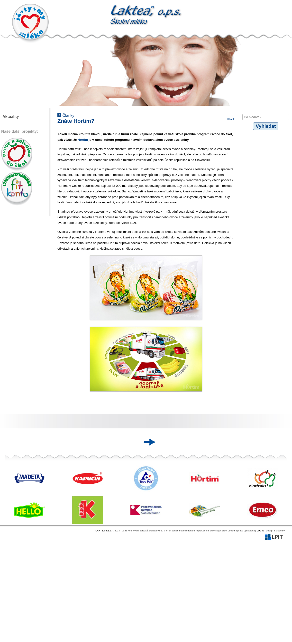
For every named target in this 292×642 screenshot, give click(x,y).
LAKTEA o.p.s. (103, 530)
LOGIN (260, 530)
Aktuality (10, 116)
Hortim (83, 140)
